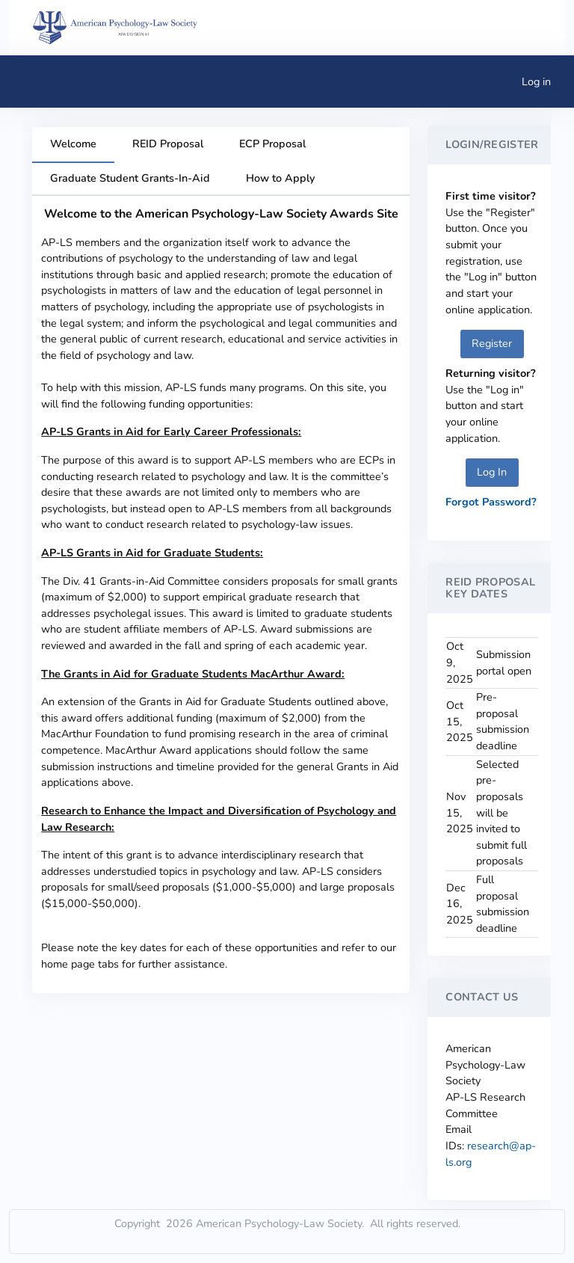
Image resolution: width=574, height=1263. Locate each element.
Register (492, 343)
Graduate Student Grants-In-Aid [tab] (130, 177)
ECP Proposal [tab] (272, 143)
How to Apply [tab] (280, 177)
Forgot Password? (491, 501)
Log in (536, 81)
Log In (492, 471)
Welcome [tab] (73, 143)
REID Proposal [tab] (167, 143)
